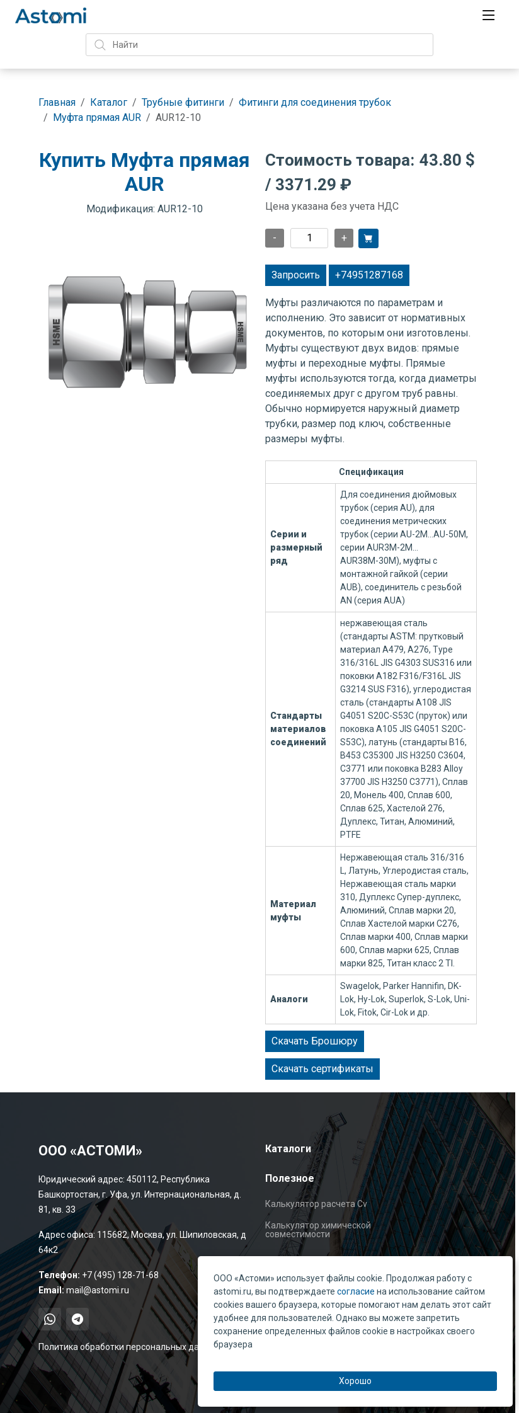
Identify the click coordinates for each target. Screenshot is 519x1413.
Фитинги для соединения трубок (315, 102)
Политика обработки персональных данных (129, 1347)
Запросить (295, 275)
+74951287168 (369, 275)
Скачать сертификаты (322, 1069)
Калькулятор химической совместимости (318, 1230)
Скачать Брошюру (314, 1041)
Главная (57, 102)
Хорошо (355, 1381)
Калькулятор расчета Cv (316, 1203)
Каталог (108, 102)
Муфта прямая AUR (97, 117)
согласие (356, 1291)
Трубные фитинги (183, 102)
